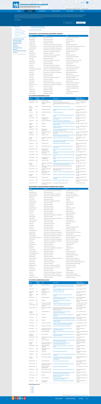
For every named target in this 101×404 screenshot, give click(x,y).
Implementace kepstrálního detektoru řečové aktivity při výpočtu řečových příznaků (64, 130)
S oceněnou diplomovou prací (38, 27)
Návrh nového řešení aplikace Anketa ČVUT (62, 325)
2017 (32, 386)
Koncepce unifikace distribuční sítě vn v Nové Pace (63, 348)
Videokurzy (17, 35)
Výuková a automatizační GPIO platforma (61, 304)
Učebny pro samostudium (21, 37)
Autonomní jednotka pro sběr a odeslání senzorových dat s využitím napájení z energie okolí (63, 121)
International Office (17, 41)
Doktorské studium (17, 40)
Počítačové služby (17, 43)
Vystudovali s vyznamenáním (38, 26)
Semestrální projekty (19, 32)
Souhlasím (80, 22)
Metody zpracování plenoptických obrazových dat (63, 369)
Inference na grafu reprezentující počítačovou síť (63, 137)
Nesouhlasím (69, 22)
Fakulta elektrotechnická (34, 4)
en (84, 2)
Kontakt (81, 398)
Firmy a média (69, 11)
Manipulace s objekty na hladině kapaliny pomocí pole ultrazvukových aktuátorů (63, 141)
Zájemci (19, 11)
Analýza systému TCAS (57, 100)
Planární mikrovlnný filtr (58, 112)
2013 (32, 391)
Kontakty (15, 52)
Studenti (30, 11)
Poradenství (15, 46)
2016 (32, 387)
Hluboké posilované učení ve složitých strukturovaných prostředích (61, 378)
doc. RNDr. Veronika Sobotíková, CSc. (80, 395)
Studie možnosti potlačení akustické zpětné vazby (63, 363)
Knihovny (15, 44)
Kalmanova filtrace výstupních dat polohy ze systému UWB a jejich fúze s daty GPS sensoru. (64, 135)
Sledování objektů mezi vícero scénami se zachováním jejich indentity (62, 312)
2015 (32, 388)
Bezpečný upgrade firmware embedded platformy (63, 171)
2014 (32, 390)
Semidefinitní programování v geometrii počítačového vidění (61, 375)
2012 (32, 392)
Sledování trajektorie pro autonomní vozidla (62, 303)
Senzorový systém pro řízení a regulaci (61, 180)
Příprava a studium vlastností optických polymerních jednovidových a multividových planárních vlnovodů (64, 318)
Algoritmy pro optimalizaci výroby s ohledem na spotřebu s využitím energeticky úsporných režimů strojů (63, 286)
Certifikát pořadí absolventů (35, 29)
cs (81, 2)
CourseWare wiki (18, 29)
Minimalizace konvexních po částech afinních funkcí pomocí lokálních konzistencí (64, 298)
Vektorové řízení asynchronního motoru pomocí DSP (64, 337)
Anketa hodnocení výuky (18, 38)
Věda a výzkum (56, 11)
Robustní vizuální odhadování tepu (60, 366)
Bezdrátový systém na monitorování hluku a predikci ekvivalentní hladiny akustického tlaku (64, 373)
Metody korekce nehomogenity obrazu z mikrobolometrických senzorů (61, 343)
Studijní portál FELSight (20, 30)
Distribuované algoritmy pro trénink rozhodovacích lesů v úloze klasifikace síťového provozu (63, 164)
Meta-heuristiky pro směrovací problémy (61, 143)
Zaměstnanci (42, 11)
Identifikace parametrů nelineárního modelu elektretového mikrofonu (62, 329)
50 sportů (15, 49)
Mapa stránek (59, 398)
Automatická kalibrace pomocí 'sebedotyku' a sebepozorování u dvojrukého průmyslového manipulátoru (62, 358)
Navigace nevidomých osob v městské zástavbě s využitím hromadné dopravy (63, 289)
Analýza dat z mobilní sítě (58, 291)
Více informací (17, 19)
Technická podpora (71, 398)
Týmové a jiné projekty (20, 34)
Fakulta (82, 11)
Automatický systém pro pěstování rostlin (61, 106)
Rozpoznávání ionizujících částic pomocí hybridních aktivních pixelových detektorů (64, 340)
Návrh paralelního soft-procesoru (60, 351)
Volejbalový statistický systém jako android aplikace (64, 174)
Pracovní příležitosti (17, 47)
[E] (87, 398)
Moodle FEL (17, 27)
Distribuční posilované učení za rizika (61, 360)
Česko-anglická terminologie (19, 50)
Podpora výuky (16, 26)
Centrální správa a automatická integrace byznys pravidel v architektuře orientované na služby (63, 323)
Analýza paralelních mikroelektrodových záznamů (63, 380)
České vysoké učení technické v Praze (30, 6)
